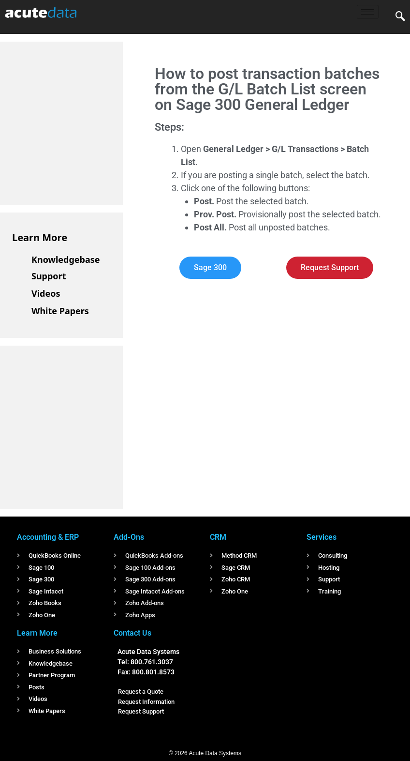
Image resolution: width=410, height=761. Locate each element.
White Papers (60, 311)
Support (48, 276)
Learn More (39, 237)
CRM (218, 537)
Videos (45, 293)
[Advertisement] (84, 121)
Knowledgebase (65, 259)
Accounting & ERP (48, 537)
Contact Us (132, 633)
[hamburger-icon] (368, 12)
